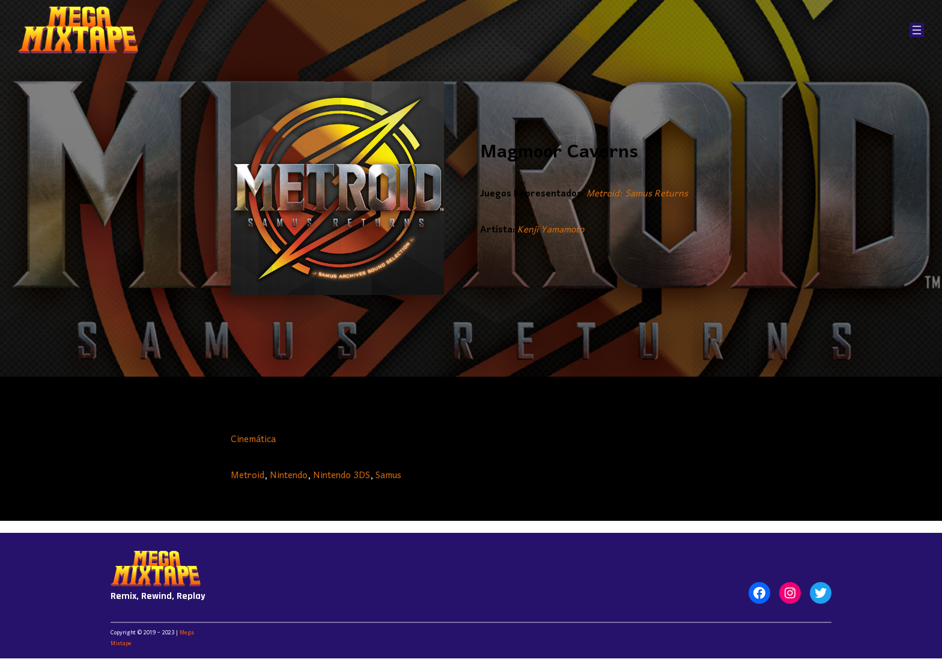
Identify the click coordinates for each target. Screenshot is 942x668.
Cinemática (253, 440)
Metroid (247, 476)
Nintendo (289, 476)
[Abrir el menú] (917, 30)
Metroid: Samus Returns (637, 194)
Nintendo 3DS (341, 476)
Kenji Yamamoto (550, 230)
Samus (388, 476)
